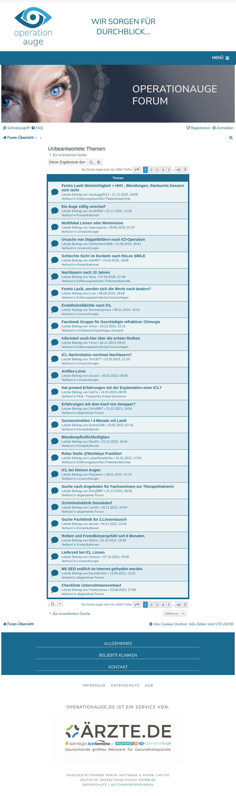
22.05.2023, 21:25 (117, 359)
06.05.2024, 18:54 (112, 293)
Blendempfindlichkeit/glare (86, 437)
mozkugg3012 (99, 194)
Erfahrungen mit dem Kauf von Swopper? (99, 404)
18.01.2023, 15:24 (118, 474)
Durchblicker (98, 573)
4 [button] (163, 169)
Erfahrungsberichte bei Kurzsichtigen (103, 297)
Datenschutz (125, 685)
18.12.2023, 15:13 (112, 326)
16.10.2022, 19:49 (113, 540)
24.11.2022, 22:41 (114, 524)
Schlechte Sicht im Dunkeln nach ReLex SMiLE (103, 256)
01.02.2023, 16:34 (115, 441)
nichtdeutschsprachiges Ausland (100, 330)
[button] (137, 170)
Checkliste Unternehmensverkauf (91, 585)
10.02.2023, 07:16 (120, 425)
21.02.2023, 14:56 (119, 408)
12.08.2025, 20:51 (128, 244)
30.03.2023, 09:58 (115, 376)
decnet (93, 524)
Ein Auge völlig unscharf (83, 206)
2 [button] (151, 169)
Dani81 (94, 441)
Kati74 (93, 392)
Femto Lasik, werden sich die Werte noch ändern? (106, 289)
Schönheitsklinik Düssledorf (87, 503)
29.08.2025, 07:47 (122, 227)
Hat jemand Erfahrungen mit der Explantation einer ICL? (112, 388)
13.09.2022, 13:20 (122, 573)
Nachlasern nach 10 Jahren (86, 272)
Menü (217, 57)
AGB (149, 685)
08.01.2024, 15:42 (127, 310)
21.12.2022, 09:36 (119, 491)
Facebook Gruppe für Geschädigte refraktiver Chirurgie (111, 322)
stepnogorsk (97, 227)
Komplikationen (88, 215)
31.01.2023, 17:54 (128, 458)
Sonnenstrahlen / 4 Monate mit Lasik (94, 421)
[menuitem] (37, 128)
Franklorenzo (98, 590)
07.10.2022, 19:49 (116, 557)
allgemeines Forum (90, 413)
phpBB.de (147, 780)
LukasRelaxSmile (101, 458)
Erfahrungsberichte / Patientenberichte (103, 199)
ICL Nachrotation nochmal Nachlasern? (97, 355)
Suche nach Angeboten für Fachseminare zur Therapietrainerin (118, 486)
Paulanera (96, 474)
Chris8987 (96, 408)
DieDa (93, 540)
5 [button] (169, 169)
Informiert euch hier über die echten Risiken (101, 338)
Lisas (92, 293)
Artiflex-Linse (74, 371)
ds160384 (96, 211)
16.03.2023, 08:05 (113, 392)
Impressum (94, 685)
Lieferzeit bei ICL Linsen (83, 552)
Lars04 (93, 507)
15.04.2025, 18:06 (116, 260)
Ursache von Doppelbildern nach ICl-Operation (103, 239)
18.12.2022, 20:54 (114, 507)
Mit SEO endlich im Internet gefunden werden (102, 569)
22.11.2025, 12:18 (119, 211)
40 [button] (178, 169)
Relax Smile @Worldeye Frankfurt (92, 453)
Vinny (93, 326)
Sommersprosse (100, 310)
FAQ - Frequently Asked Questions (101, 396)
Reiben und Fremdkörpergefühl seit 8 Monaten (103, 536)
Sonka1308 (97, 425)
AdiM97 (94, 260)
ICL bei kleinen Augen (81, 470)
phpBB (96, 775)
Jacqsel (94, 376)
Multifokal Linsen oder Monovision (92, 223)
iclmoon (94, 557)
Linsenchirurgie (88, 232)
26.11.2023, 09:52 (112, 343)
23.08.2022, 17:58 (123, 590)
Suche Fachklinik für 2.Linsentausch (94, 519)
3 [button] (157, 169)
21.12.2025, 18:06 (125, 194)
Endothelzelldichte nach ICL (87, 305)
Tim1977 (95, 359)
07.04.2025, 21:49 (112, 277)
